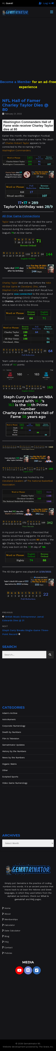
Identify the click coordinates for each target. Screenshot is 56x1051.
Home (7, 908)
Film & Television (10, 738)
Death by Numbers (11, 732)
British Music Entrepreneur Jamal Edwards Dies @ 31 (23, 618)
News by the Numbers (13, 757)
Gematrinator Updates (13, 745)
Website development (14, 1046)
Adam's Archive (9, 713)
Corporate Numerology (13, 726)
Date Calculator (12, 930)
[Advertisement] (28, 45)
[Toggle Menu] (51, 12)
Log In (48, 3)
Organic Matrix (9, 764)
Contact (8, 947)
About (7, 914)
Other (5, 770)
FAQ (6, 942)
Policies (8, 953)
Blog (6, 936)
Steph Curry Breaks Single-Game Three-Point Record (25, 632)
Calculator (9, 925)
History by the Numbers (14, 751)
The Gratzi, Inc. (46, 1046)
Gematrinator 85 (32, 1043)
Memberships (11, 919)
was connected (23, 293)
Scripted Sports (10, 776)
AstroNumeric (9, 719)
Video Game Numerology (14, 783)
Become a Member (15, 82)
